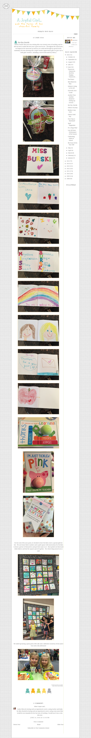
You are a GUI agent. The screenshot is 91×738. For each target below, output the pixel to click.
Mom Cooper (38, 706)
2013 (68, 166)
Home (39, 724)
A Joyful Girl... (29, 20)
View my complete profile (73, 44)
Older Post (60, 724)
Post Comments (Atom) (42, 728)
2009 (68, 176)
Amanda (74, 40)
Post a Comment (38, 722)
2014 (68, 163)
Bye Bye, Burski (72, 105)
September (71, 59)
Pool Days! (71, 79)
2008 (68, 178)
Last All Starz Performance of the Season (72, 132)
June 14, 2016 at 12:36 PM (39, 717)
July (69, 64)
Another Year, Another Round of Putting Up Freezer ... (72, 98)
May (69, 148)
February (71, 155)
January (70, 158)
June (69, 67)
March (70, 153)
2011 (68, 171)
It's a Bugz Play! (72, 128)
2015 (68, 161)
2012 (68, 168)
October (70, 57)
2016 (68, 55)
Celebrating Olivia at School (71, 138)
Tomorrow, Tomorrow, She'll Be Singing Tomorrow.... (72, 73)
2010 (68, 173)
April (70, 150)
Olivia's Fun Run (73, 107)
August (70, 62)
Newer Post (16, 724)
